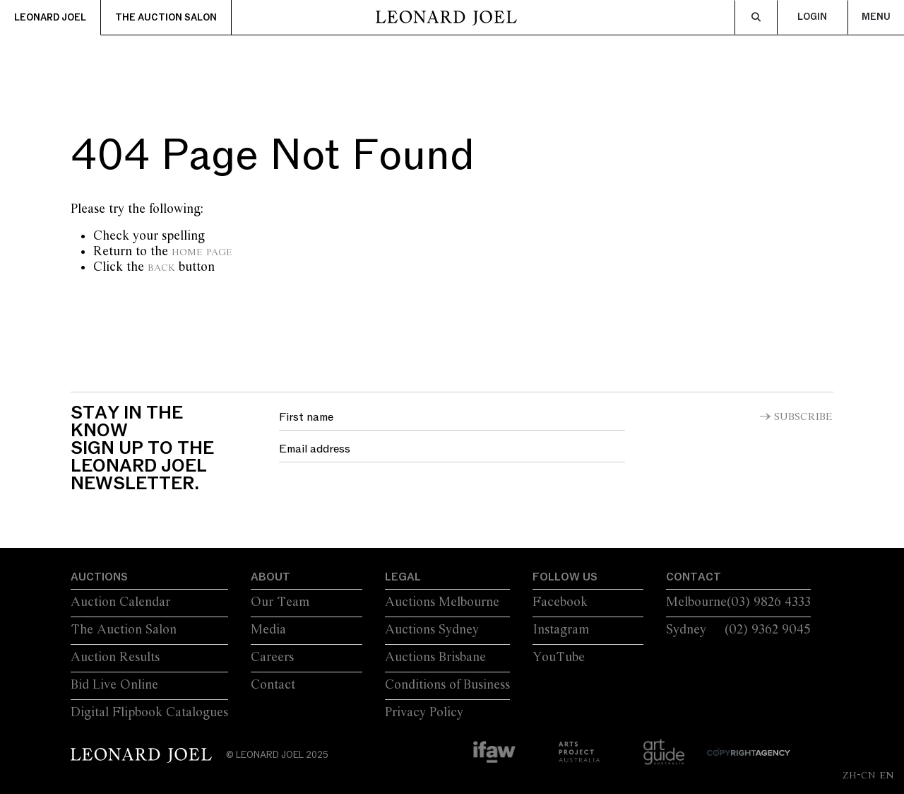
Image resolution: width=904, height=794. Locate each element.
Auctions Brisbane (435, 657)
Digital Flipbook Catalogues (149, 712)
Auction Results (115, 657)
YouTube (559, 657)
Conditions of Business (447, 685)
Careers (272, 657)
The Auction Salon (166, 17)
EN (886, 775)
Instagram (561, 630)
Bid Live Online (114, 685)
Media (268, 630)
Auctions (99, 577)
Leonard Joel (50, 17)
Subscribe (803, 417)
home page (202, 251)
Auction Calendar (120, 602)
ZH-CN (859, 775)
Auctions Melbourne (442, 602)
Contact (273, 685)
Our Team (280, 602)
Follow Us (565, 577)
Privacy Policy (424, 712)
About (270, 577)
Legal (403, 577)
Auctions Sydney (432, 630)
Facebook (560, 602)
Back (161, 267)
